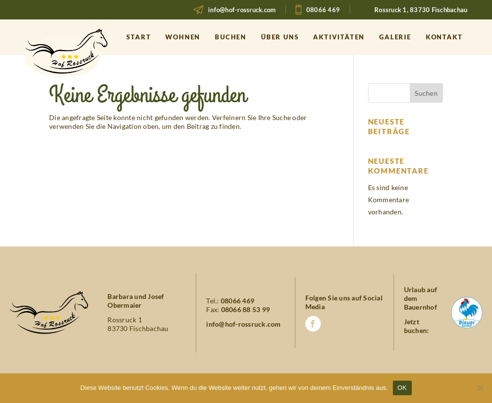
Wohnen (182, 37)
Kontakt (444, 37)
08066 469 (323, 10)
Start (138, 37)
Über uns (280, 37)
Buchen (230, 37)
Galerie (395, 37)
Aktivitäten (339, 37)
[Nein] (480, 388)
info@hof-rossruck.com (242, 10)
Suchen (426, 93)
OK (402, 387)
